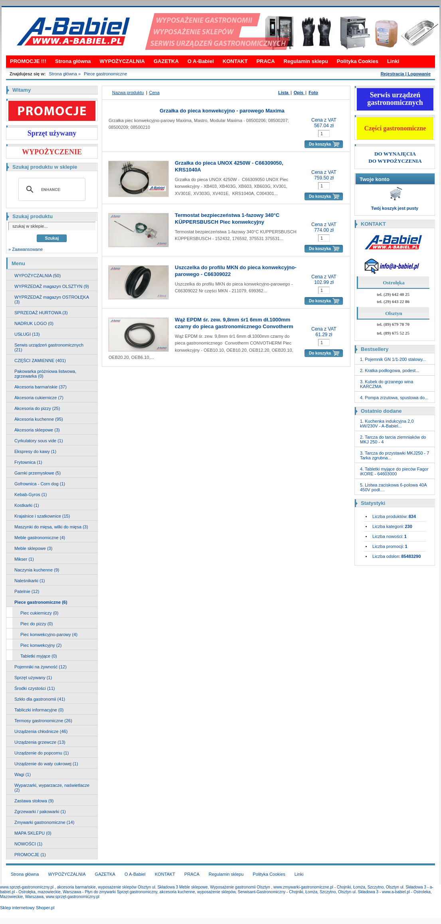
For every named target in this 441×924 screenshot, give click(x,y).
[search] (50, 189)
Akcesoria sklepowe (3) (37, 430)
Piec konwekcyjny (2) (40, 645)
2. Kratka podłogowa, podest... (389, 370)
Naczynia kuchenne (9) (36, 569)
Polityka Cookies (357, 61)
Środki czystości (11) (34, 688)
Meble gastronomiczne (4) (39, 537)
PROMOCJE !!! (28, 61)
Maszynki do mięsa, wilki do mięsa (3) (51, 526)
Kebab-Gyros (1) (30, 494)
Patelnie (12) (26, 591)
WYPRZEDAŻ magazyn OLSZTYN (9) (51, 286)
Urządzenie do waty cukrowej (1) (46, 763)
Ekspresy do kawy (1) (35, 451)
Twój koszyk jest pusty (394, 208)
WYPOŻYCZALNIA (122, 61)
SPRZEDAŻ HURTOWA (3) (41, 312)
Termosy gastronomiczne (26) (43, 720)
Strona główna (73, 61)
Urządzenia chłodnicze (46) (40, 731)
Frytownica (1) (28, 462)
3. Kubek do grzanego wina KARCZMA (386, 384)
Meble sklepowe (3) (33, 548)
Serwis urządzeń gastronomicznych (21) (48, 347)
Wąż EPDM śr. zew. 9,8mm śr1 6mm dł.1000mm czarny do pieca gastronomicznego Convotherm (234, 323)
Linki (393, 61)
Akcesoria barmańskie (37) (40, 386)
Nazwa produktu (128, 92)
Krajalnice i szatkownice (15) (42, 516)
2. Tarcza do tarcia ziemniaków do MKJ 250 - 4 (393, 439)
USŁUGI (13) (27, 334)
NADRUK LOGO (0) (33, 323)
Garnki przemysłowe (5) (37, 473)
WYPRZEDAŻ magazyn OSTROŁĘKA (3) (51, 299)
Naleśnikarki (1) (29, 580)
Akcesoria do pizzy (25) (37, 408)
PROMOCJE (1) (30, 854)
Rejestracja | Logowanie (406, 73)
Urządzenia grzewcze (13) (39, 742)
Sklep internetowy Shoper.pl (27, 907)
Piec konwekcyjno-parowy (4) (48, 634)
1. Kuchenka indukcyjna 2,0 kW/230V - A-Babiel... (387, 423)
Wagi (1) (22, 774)
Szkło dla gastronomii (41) (39, 699)
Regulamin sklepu (306, 61)
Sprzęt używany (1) (33, 677)
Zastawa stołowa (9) (33, 800)
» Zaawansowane (25, 249)
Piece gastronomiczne (105, 73)
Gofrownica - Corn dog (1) (39, 483)
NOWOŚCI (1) (28, 843)
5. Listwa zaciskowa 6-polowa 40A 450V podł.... (393, 487)
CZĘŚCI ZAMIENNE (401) (40, 360)
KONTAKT (235, 61)
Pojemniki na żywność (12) (40, 666)
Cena (154, 92)
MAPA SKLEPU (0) (32, 833)
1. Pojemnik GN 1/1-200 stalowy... (393, 359)
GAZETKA (166, 61)
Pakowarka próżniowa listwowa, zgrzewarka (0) (45, 373)
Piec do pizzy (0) (36, 623)
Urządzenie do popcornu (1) (41, 753)
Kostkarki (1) (26, 505)
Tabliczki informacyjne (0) (38, 709)
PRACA (265, 61)
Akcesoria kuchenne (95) (38, 419)
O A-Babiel (201, 61)
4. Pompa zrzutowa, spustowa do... (394, 397)
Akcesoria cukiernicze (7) (38, 397)
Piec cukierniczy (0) (39, 613)
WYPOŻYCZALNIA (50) (37, 275)
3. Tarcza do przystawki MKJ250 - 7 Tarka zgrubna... (394, 455)
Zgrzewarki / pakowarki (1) (40, 811)
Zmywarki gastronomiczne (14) (44, 822)
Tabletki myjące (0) (38, 656)
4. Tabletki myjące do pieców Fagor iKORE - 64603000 (394, 471)
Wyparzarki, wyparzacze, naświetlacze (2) (51, 787)
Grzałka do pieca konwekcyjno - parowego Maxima (222, 111)
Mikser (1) (24, 559)
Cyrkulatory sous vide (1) (38, 440)
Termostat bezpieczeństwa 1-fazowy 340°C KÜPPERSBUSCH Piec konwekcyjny (227, 218)
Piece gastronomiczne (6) (40, 602)
